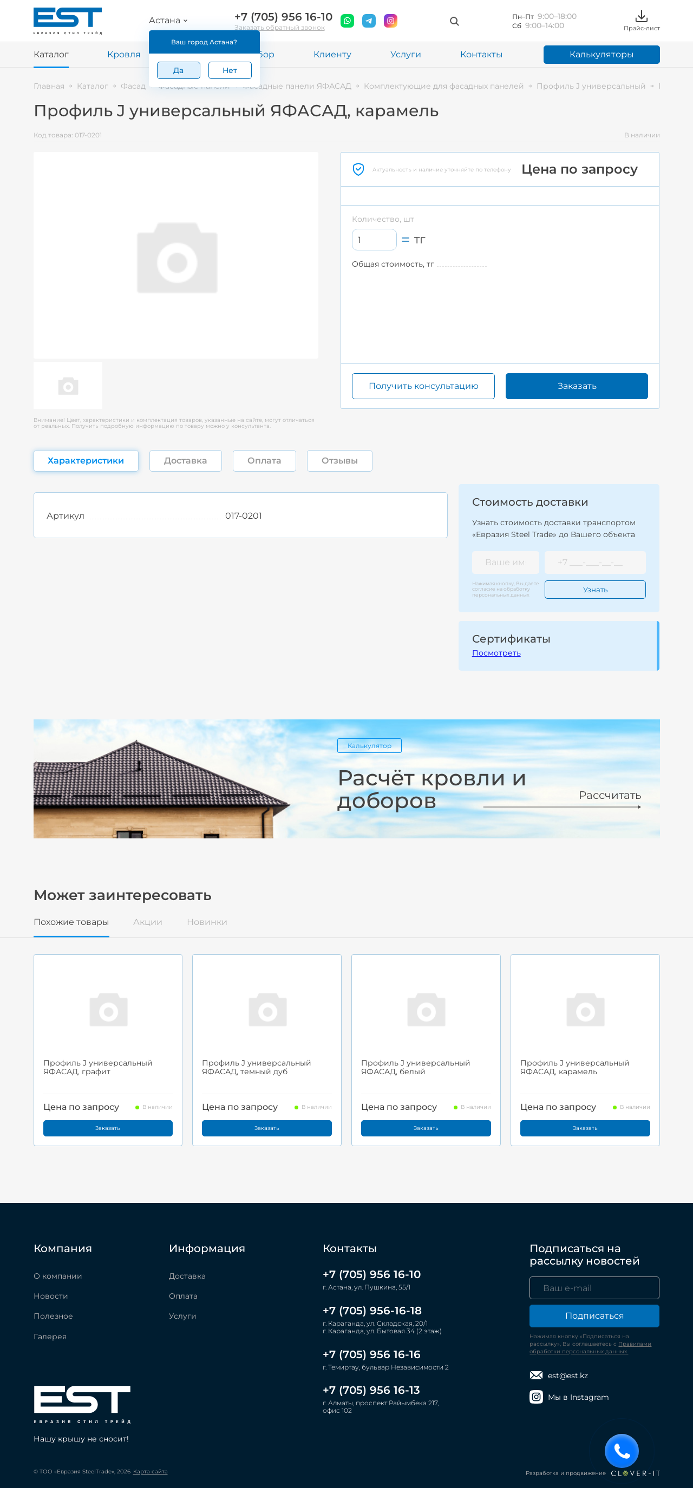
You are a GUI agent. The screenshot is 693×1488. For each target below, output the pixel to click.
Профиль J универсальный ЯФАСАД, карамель (575, 1067)
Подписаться (594, 1316)
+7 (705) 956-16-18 (372, 1310)
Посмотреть (496, 653)
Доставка (187, 1276)
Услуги (405, 54)
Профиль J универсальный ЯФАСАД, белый (415, 1067)
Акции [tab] (147, 922)
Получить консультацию (424, 386)
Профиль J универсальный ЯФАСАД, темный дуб (256, 1067)
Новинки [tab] (207, 922)
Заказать (577, 386)
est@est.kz (558, 1375)
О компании (58, 1276)
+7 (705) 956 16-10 (283, 17)
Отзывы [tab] (340, 460)
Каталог (51, 54)
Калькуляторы (602, 54)
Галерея (50, 1336)
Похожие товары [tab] (71, 922)
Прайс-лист (642, 21)
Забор (260, 54)
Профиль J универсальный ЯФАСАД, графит (98, 1067)
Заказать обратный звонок (279, 27)
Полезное (53, 1316)
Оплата (183, 1296)
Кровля (124, 54)
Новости (51, 1296)
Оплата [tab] (264, 460)
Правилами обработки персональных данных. (590, 1347)
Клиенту (332, 54)
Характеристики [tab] (86, 460)
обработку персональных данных (501, 591)
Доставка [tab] (185, 460)
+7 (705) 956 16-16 (372, 1354)
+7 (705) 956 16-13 (371, 1390)
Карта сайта (150, 1471)
